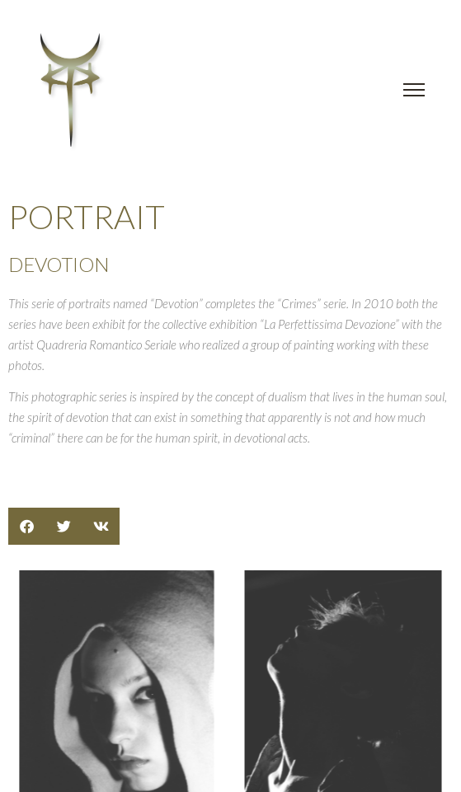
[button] (26, 526)
